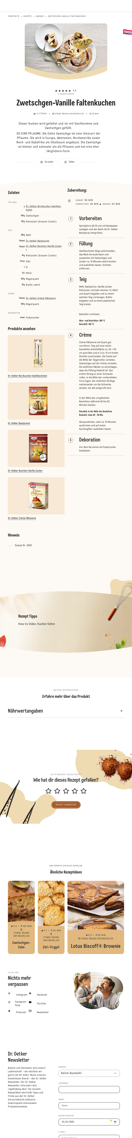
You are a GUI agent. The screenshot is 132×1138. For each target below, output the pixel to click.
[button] (66, 86)
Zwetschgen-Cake (21, 917)
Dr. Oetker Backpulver (37, 241)
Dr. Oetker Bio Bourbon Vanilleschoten (43, 208)
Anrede (62, 1067)
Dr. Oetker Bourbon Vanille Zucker (43, 248)
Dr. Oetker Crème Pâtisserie (41, 298)
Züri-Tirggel (51, 917)
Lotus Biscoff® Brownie (95, 917)
